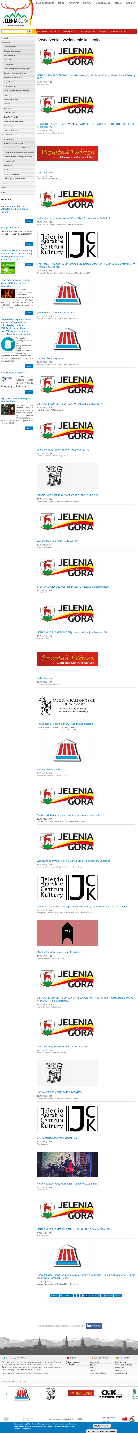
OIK (91, 1368)
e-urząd (122, 31)
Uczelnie (7, 104)
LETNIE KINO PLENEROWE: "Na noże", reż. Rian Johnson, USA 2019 (73, 1229)
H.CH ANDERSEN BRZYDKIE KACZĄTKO (59, 1092)
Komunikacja (8, 126)
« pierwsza (54, 1295)
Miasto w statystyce (122, 1373)
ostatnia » (118, 1295)
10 (99, 1295)
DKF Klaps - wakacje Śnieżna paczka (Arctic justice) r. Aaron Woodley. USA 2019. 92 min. (83, 906)
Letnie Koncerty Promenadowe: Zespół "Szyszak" (62, 1046)
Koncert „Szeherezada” (49, 769)
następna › (109, 1295)
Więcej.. (29, 221)
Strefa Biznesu (120, 1362)
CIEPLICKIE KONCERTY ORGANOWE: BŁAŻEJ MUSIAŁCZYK (70, 404)
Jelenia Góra (53, 31)
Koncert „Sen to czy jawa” (50, 358)
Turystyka (74, 3)
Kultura (87, 3)
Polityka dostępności (108, 1422)
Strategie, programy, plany (13, 51)
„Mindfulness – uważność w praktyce (56, 312)
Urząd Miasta (8, 82)
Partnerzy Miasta (9, 112)
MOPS (92, 1365)
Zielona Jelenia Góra (11, 99)
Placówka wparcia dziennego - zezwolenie (18, 157)
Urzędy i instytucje (10, 86)
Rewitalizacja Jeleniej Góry (13, 77)
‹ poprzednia (64, 1295)
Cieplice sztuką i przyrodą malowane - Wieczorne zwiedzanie (68, 815)
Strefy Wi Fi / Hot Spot (11, 117)
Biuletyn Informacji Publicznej (73, 1363)
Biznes (61, 3)
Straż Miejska (95, 1362)
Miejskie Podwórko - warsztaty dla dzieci (58, 952)
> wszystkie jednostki (98, 1373)
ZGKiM (93, 1370)
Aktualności (42, 31)
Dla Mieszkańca (69, 31)
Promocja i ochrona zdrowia (13, 143)
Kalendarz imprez (45, 3)
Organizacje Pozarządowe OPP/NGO (16, 148)
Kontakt (114, 31)
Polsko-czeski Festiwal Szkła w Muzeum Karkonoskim (65, 723)
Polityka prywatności (108, 1418)
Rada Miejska (8, 64)
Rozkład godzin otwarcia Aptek (14, 179)
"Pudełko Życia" (9, 161)
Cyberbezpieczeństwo (11, 130)
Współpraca (8, 108)
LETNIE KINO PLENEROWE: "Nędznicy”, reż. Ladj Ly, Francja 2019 (72, 632)
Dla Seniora (8, 170)
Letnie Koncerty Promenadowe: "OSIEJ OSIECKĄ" (63, 449)
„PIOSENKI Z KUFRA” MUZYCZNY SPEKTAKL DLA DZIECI (68, 495)
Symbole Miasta (9, 55)
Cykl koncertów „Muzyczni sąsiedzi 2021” (58, 1138)
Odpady (118, 3)
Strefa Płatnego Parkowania (13, 121)
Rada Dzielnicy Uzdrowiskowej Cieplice (17, 69)
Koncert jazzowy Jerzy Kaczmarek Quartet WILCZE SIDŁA (67, 1183)
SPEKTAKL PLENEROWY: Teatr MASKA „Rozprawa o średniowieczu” (73, 586)
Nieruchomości (103, 3)
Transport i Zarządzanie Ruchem (15, 73)
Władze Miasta (9, 60)
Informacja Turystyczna (123, 1365)
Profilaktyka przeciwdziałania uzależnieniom (19, 152)
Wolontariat (8, 165)
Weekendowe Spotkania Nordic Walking (57, 541)
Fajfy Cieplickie (45, 172)
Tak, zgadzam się (101, 1427)
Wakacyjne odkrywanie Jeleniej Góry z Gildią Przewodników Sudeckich (73, 218)
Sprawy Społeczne (88, 31)
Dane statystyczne (10, 46)
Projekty (103, 31)
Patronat (130, 3)
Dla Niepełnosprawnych (12, 174)
